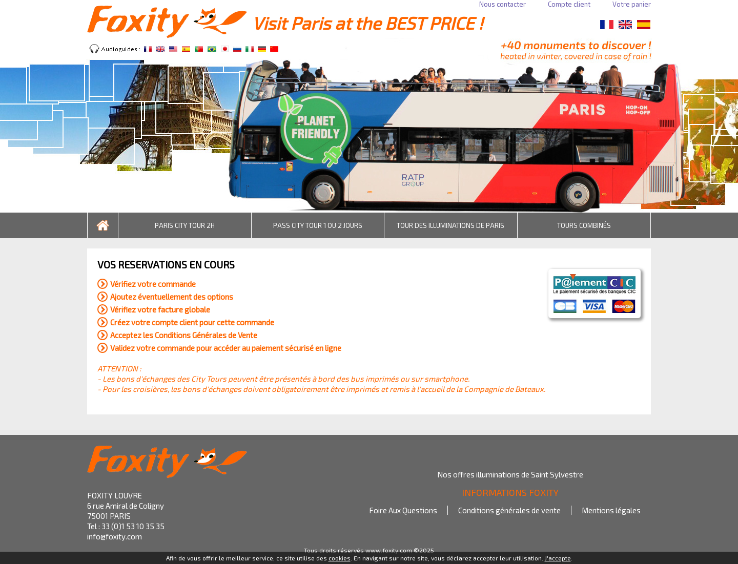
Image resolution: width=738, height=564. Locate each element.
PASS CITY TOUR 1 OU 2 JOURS (317, 225)
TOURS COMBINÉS (584, 225)
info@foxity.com (114, 536)
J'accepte (558, 557)
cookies (340, 557)
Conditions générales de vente (509, 510)
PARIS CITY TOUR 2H (185, 225)
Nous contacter (502, 4)
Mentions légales (611, 510)
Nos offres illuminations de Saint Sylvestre (510, 474)
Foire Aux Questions (403, 510)
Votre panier (631, 4)
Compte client (569, 4)
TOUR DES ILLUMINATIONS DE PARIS (450, 225)
